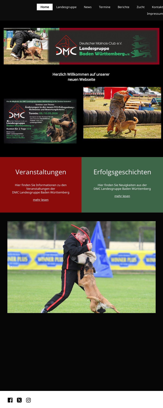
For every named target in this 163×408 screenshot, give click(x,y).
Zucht (141, 7)
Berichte (123, 7)
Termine (104, 7)
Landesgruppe (66, 7)
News (88, 7)
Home (44, 7)
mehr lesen (41, 200)
